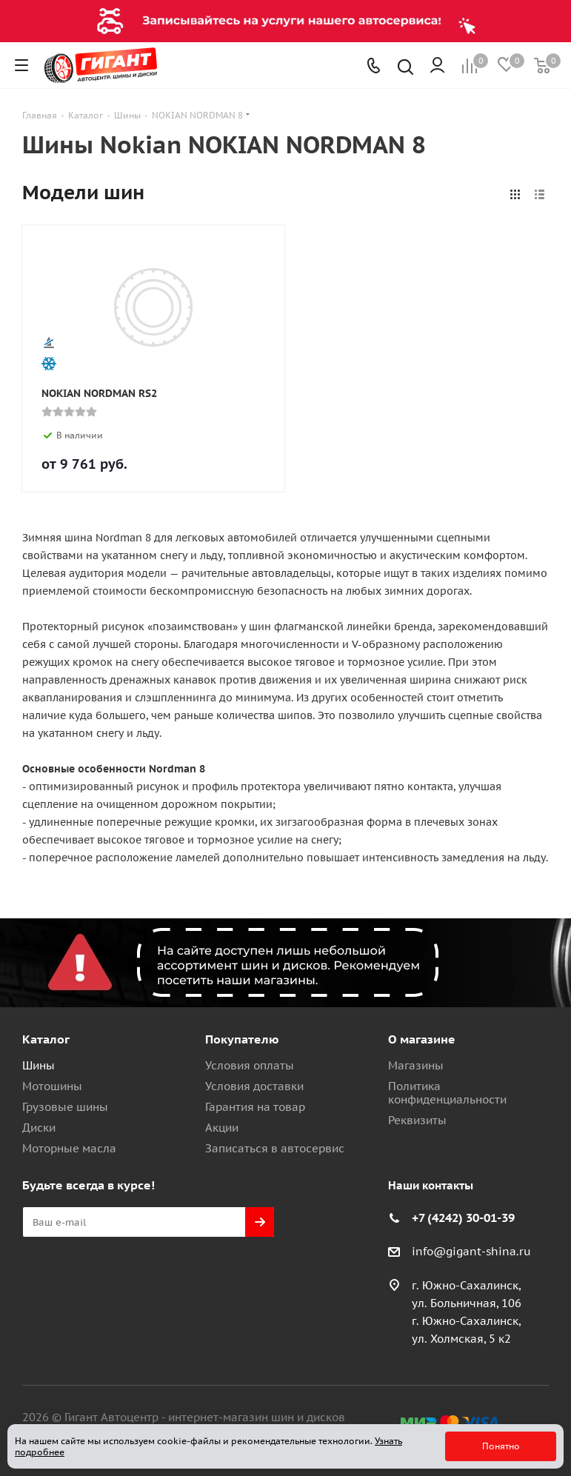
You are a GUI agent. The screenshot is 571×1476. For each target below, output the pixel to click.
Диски (39, 1128)
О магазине (421, 1039)
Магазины (416, 1065)
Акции (221, 1128)
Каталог (46, 1039)
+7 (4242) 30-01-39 (463, 1217)
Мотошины (52, 1086)
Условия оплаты (249, 1065)
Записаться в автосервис (274, 1148)
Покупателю (242, 1039)
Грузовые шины (65, 1107)
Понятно (501, 1446)
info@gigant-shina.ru (471, 1251)
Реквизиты (417, 1120)
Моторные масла (69, 1148)
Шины (38, 1065)
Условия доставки (254, 1086)
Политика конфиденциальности (447, 1092)
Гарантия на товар (255, 1107)
